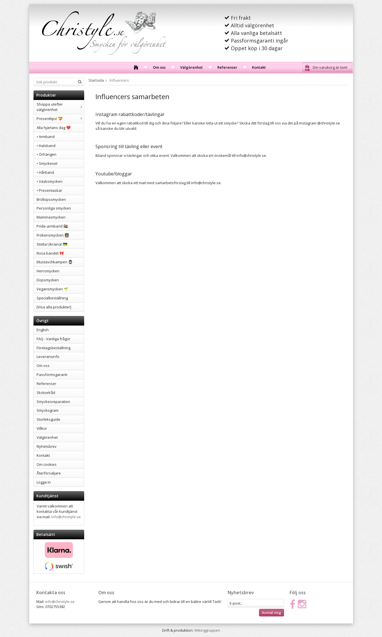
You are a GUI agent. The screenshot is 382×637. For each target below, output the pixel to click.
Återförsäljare (49, 473)
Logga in (44, 482)
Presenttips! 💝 (60, 118)
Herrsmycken (48, 270)
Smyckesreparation (53, 401)
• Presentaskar (49, 190)
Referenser (227, 67)
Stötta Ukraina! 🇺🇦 (52, 244)
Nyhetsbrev (47, 446)
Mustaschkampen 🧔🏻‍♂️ (55, 261)
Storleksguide (48, 419)
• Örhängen (46, 154)
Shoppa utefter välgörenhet (60, 107)
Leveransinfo (48, 356)
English (43, 329)
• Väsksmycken (49, 181)
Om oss (159, 67)
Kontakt (259, 67)
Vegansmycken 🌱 (52, 288)
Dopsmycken (48, 279)
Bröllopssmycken (51, 199)
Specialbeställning (52, 297)
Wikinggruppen (207, 630)
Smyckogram (48, 410)
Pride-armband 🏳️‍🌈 (52, 226)
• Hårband (45, 172)
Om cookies (47, 464)
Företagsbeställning (53, 347)
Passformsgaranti (52, 374)
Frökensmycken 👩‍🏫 (53, 235)
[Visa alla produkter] (54, 306)
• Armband (46, 136)
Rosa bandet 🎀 (50, 253)
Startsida (96, 80)
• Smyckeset (47, 163)
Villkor (42, 428)
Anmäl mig (271, 612)
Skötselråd (46, 392)
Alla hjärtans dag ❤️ (54, 127)
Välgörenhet (191, 67)
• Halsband (46, 145)
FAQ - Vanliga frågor (53, 338)
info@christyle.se (66, 516)
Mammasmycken (51, 217)
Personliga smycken (54, 208)
